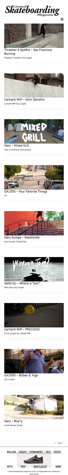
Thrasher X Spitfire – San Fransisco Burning (28, 52)
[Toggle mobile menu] (62, 19)
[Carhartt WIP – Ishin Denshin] (34, 85)
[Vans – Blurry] (34, 407)
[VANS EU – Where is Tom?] (34, 269)
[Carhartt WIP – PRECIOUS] (34, 315)
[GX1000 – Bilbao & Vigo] (34, 361)
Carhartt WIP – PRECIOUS (22, 329)
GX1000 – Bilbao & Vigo (21, 375)
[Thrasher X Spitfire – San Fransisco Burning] (34, 36)
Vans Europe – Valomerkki (22, 237)
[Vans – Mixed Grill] (34, 131)
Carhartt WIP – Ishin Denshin (24, 99)
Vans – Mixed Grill (16, 145)
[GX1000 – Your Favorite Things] (34, 177)
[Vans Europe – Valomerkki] (34, 223)
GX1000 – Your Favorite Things (25, 191)
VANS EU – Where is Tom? (22, 283)
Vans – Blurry (13, 421)
